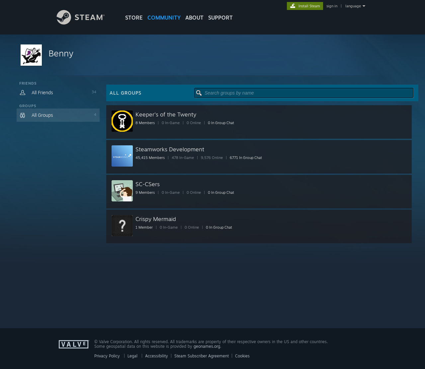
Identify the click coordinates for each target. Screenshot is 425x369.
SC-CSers (147, 184)
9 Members (145, 192)
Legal (132, 355)
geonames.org (207, 346)
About (194, 17)
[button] (212, 56)
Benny (60, 53)
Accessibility (156, 355)
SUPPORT (220, 17)
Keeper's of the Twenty (165, 114)
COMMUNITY (164, 17)
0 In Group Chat (221, 122)
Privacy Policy (107, 355)
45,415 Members (150, 157)
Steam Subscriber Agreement (201, 355)
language (353, 6)
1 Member (144, 227)
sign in (331, 6)
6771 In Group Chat (246, 157)
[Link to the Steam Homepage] (85, 23)
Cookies (242, 355)
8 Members (145, 122)
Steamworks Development (169, 149)
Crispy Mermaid (155, 218)
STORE (134, 17)
